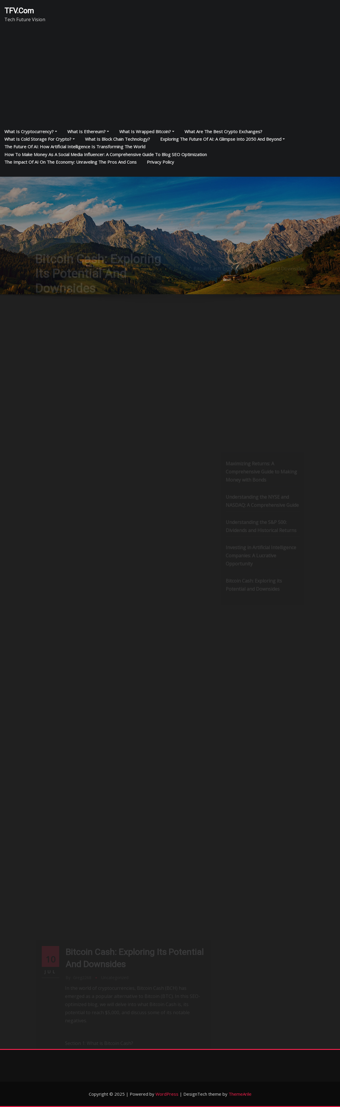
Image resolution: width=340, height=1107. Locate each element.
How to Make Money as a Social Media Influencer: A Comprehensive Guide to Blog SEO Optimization (105, 154)
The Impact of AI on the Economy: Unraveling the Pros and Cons (70, 162)
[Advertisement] (171, 73)
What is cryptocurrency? (30, 131)
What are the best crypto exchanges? (223, 131)
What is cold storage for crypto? (39, 139)
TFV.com (19, 10)
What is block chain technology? (117, 139)
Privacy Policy (160, 162)
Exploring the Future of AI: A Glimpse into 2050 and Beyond (222, 139)
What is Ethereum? (88, 131)
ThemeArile (240, 1094)
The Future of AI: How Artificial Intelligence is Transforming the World (74, 146)
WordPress (166, 1094)
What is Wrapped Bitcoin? (146, 131)
